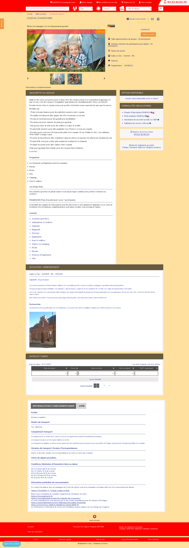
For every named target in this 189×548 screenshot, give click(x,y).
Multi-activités (40, 14)
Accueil (29, 14)
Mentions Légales (65, 539)
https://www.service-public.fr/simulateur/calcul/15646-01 (55, 505)
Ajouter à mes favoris (136, 19)
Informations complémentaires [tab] (38, 87)
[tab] (144, 22)
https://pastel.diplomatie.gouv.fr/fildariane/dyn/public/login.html (58, 502)
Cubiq (89, 543)
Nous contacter (153, 539)
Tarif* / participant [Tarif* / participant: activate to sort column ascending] (142, 368)
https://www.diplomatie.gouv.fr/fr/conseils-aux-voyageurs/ (56, 498)
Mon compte (145, 2)
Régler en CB (128, 2)
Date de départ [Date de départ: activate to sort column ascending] (47, 368)
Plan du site (100, 539)
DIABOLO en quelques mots (62, 2)
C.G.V (36, 539)
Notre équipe (86, 2)
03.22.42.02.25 (177, 2)
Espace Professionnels (130, 539)
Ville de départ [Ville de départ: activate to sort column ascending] (115, 368)
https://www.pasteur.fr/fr (42, 496)
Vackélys (104, 543)
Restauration (34, 304)
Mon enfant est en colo (106, 2)
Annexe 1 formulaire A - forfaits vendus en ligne (50, 490)
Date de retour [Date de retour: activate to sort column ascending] (89, 368)
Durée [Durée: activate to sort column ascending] (68, 368)
